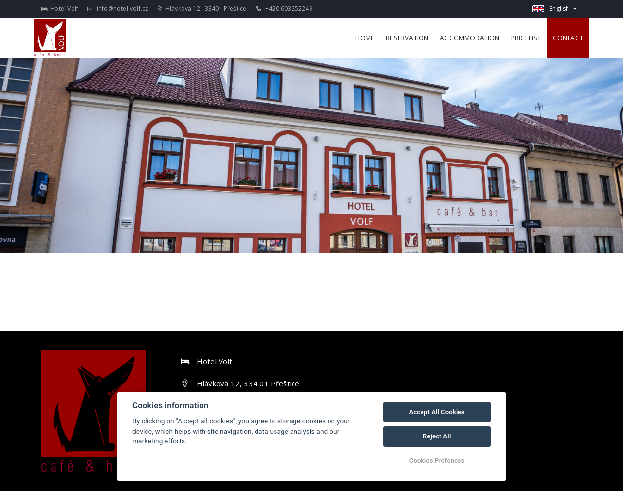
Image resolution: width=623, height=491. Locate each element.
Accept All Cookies (436, 412)
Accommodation (469, 38)
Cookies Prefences (437, 460)
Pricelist (526, 38)
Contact (568, 38)
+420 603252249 (284, 8)
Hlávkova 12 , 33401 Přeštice (202, 8)
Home (364, 38)
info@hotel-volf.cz (117, 8)
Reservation (407, 38)
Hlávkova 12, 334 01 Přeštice (248, 383)
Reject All (437, 436)
